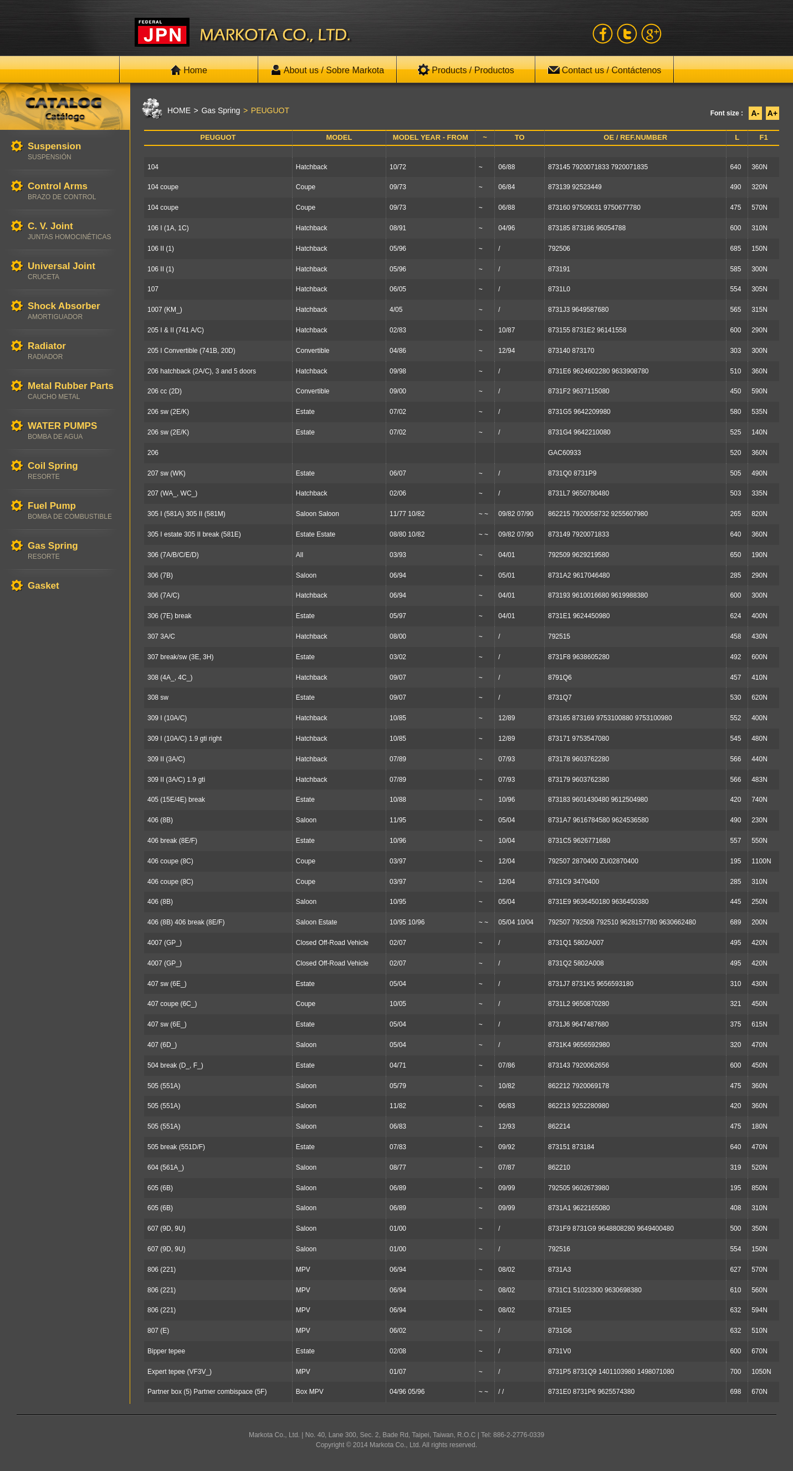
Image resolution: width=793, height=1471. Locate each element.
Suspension (73, 151)
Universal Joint (73, 271)
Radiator (73, 351)
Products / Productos (465, 70)
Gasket (73, 586)
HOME (179, 110)
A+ (772, 113)
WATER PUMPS (73, 431)
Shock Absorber (73, 311)
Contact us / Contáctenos (605, 70)
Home (188, 70)
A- (755, 113)
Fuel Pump (73, 511)
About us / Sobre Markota (327, 70)
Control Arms (73, 191)
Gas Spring (73, 550)
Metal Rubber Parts (73, 391)
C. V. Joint (73, 231)
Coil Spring (73, 471)
